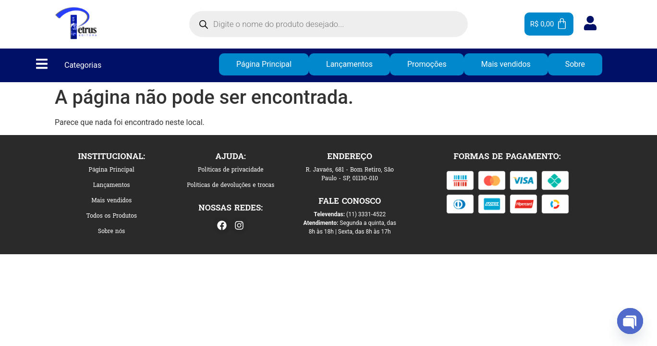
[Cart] (548, 24)
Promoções (427, 64)
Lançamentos (349, 64)
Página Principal (264, 64)
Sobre (575, 64)
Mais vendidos (506, 64)
